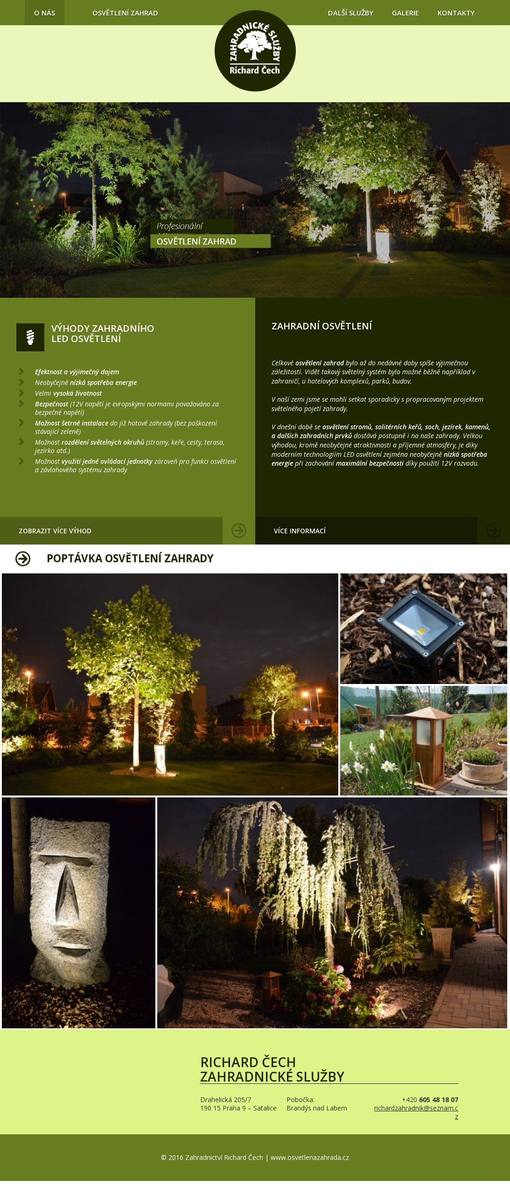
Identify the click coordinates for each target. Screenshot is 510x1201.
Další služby (350, 12)
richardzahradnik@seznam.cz (416, 1112)
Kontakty (456, 12)
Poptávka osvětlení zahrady (130, 558)
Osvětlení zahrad (125, 12)
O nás (44, 12)
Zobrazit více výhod (55, 530)
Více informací (300, 530)
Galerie (405, 12)
